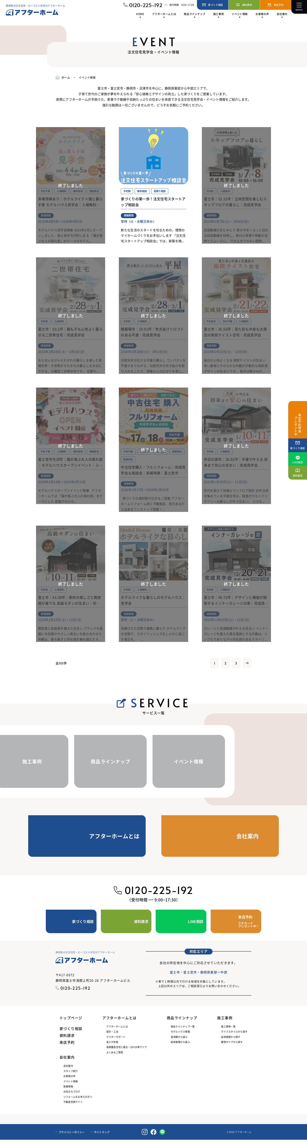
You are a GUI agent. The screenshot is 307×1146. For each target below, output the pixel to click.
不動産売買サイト (73, 1108)
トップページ (71, 1024)
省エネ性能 (112, 1048)
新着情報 (68, 1092)
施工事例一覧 (228, 1032)
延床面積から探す (230, 1043)
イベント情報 (70, 1087)
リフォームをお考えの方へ (77, 1102)
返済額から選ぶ (179, 1043)
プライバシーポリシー (72, 1138)
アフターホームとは (117, 1032)
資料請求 (67, 1041)
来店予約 (67, 1048)
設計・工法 (112, 1037)
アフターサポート (116, 1043)
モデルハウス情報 (180, 1037)
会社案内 (68, 1072)
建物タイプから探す (232, 1048)
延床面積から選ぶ (180, 1048)
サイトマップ (102, 1138)
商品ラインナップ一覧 (183, 1032)
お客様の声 (69, 1082)
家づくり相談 (71, 1034)
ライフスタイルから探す (234, 1037)
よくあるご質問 (114, 1058)
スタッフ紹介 (70, 1077)
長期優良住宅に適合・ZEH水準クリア (126, 1053)
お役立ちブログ (71, 1097)
